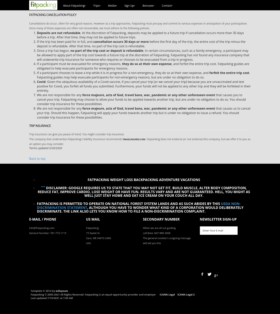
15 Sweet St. (93, 233)
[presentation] (229, 251)
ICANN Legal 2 (186, 294)
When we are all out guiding (159, 228)
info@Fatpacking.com (41, 228)
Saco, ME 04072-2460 (98, 238)
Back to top (37, 159)
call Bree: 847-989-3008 (156, 233)
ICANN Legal (167, 294)
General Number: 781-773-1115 (47, 233)
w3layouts (62, 291)
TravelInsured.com (133, 139)
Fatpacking (92, 228)
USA (88, 243)
